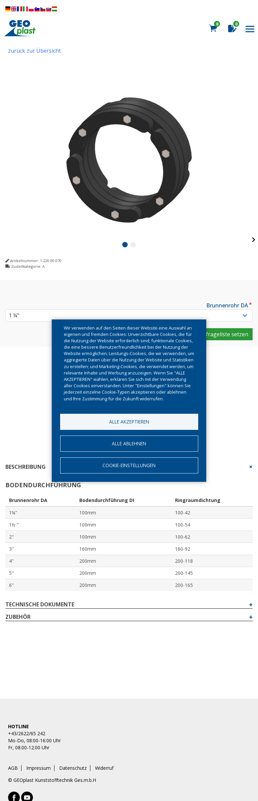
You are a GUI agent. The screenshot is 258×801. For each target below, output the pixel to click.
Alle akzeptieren (129, 421)
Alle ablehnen (129, 443)
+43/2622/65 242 (26, 733)
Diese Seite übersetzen (31, 8)
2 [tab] (133, 244)
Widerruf (104, 768)
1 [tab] (125, 244)
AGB (13, 768)
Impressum (38, 768)
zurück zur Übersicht (34, 50)
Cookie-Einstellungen (129, 465)
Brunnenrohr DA (227, 305)
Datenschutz (73, 768)
